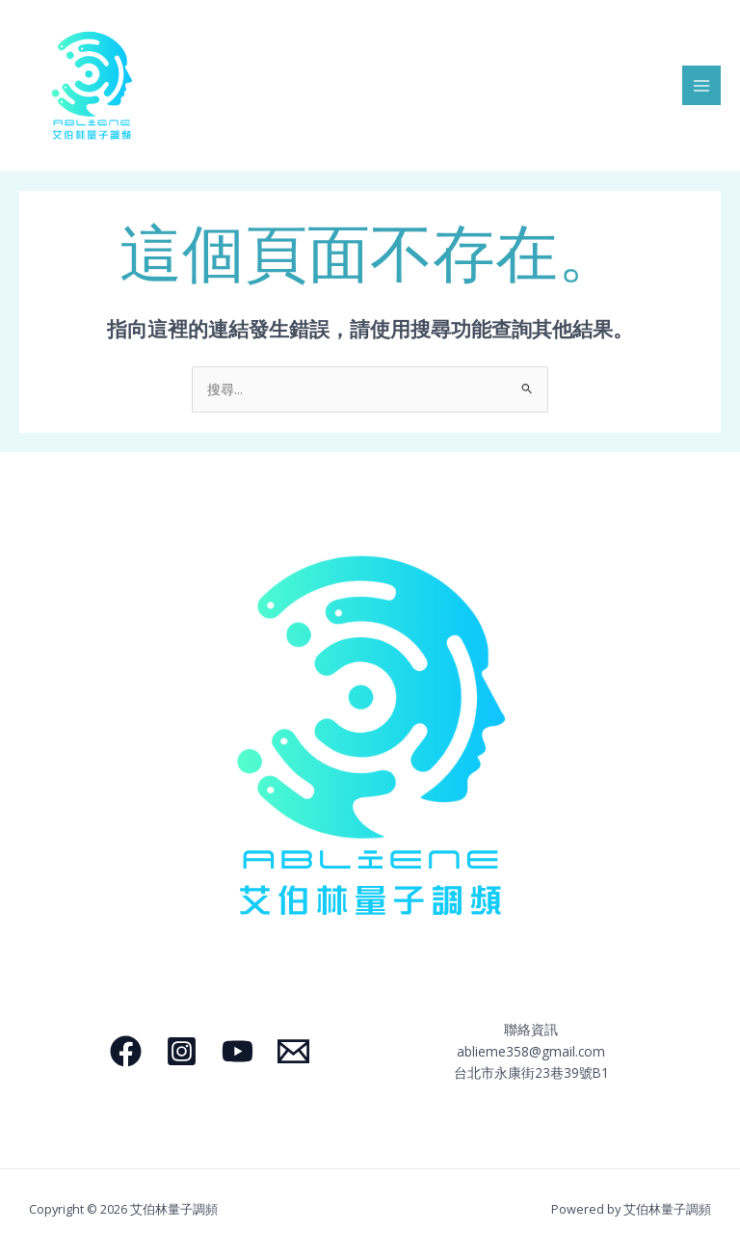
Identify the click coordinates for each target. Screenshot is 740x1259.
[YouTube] (237, 1051)
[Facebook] (126, 1051)
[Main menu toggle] (702, 85)
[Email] (293, 1051)
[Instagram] (182, 1051)
